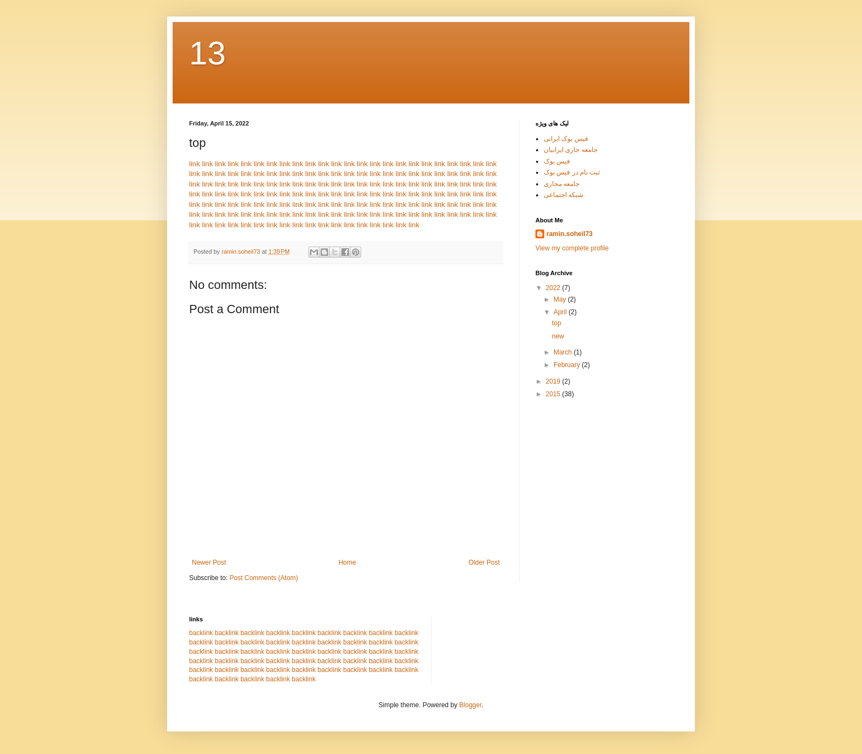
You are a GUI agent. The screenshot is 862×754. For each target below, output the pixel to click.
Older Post (484, 562)
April (561, 312)
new (558, 336)
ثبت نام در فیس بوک (572, 172)
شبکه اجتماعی (563, 195)
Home (347, 562)
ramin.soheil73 (569, 234)
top (556, 323)
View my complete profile (572, 248)
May (561, 299)
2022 (554, 288)
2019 (554, 381)
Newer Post (209, 562)
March (564, 352)
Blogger (470, 705)
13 (207, 53)
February (568, 365)
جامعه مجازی (561, 184)
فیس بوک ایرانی (566, 139)
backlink (201, 633)
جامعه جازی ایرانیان (571, 150)
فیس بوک (557, 161)
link (194, 164)
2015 (554, 394)
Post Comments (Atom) (263, 578)
